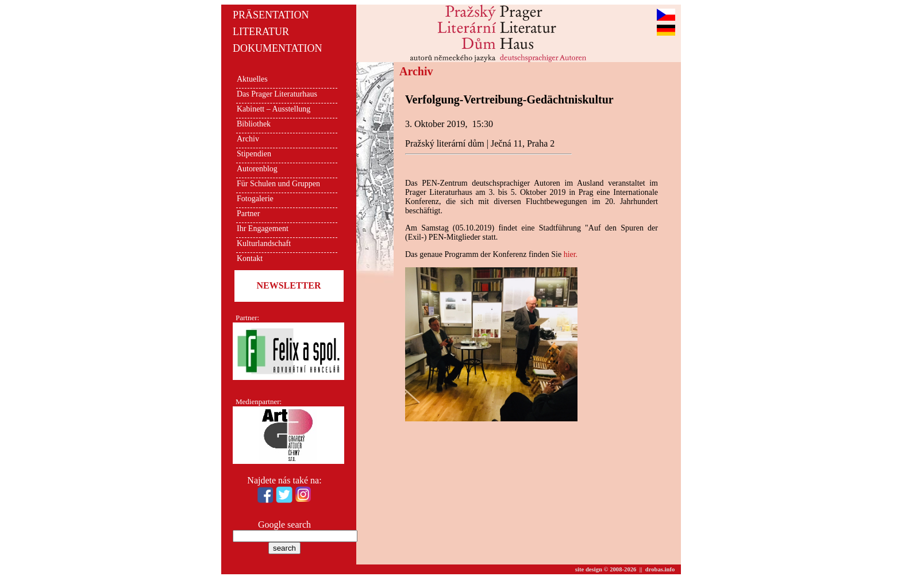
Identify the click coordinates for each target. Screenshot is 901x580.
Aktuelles (252, 79)
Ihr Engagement (262, 228)
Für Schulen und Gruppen (278, 183)
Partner (248, 213)
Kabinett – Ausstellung (273, 109)
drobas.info (660, 569)
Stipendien (254, 153)
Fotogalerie (255, 198)
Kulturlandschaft (264, 243)
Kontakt (250, 258)
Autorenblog (257, 168)
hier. (571, 254)
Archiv (248, 139)
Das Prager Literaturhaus (277, 94)
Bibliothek (254, 124)
